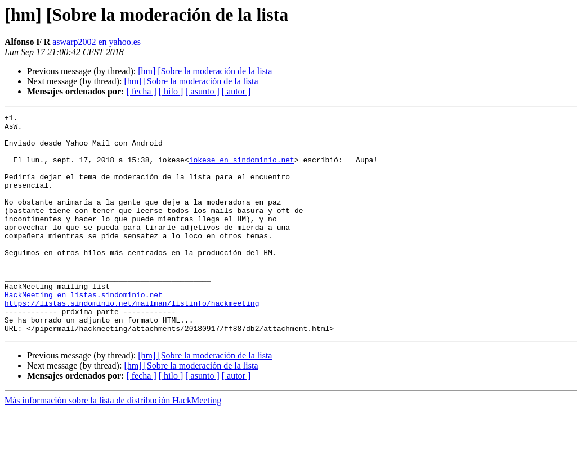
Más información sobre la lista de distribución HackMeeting (113, 444)
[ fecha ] (141, 91)
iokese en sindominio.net (241, 170)
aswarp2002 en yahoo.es (96, 42)
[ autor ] (236, 91)
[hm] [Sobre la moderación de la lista (205, 71)
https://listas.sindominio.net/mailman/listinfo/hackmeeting (132, 342)
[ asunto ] (202, 91)
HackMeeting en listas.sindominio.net (84, 331)
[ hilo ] (171, 91)
